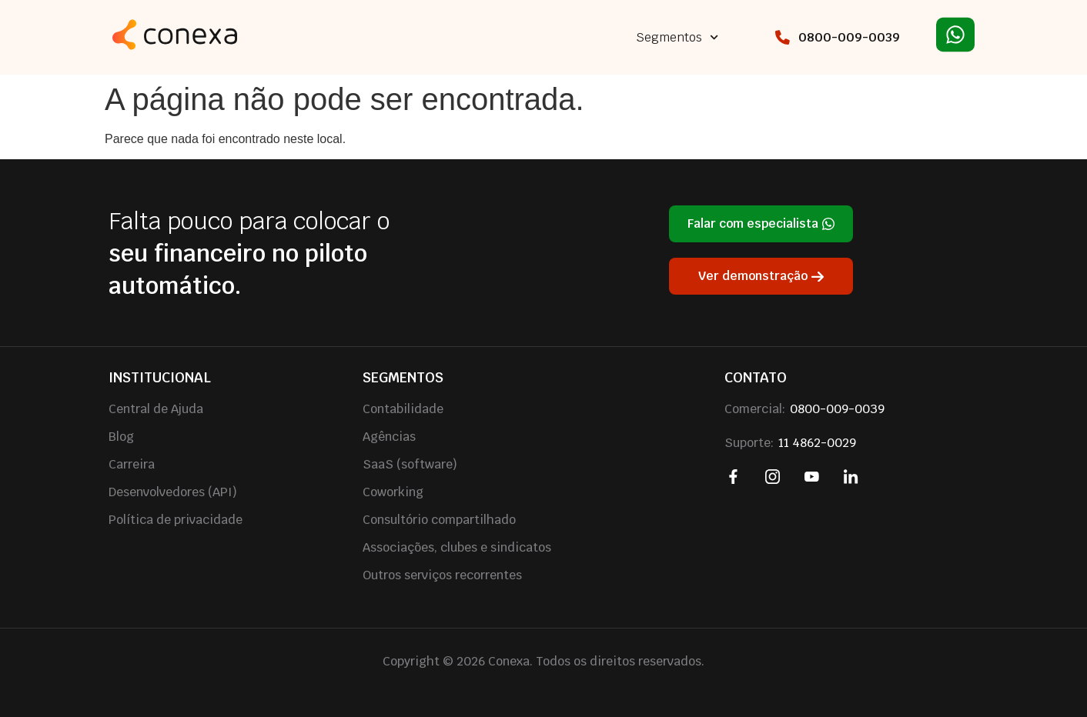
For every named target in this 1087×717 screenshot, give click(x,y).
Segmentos (677, 37)
